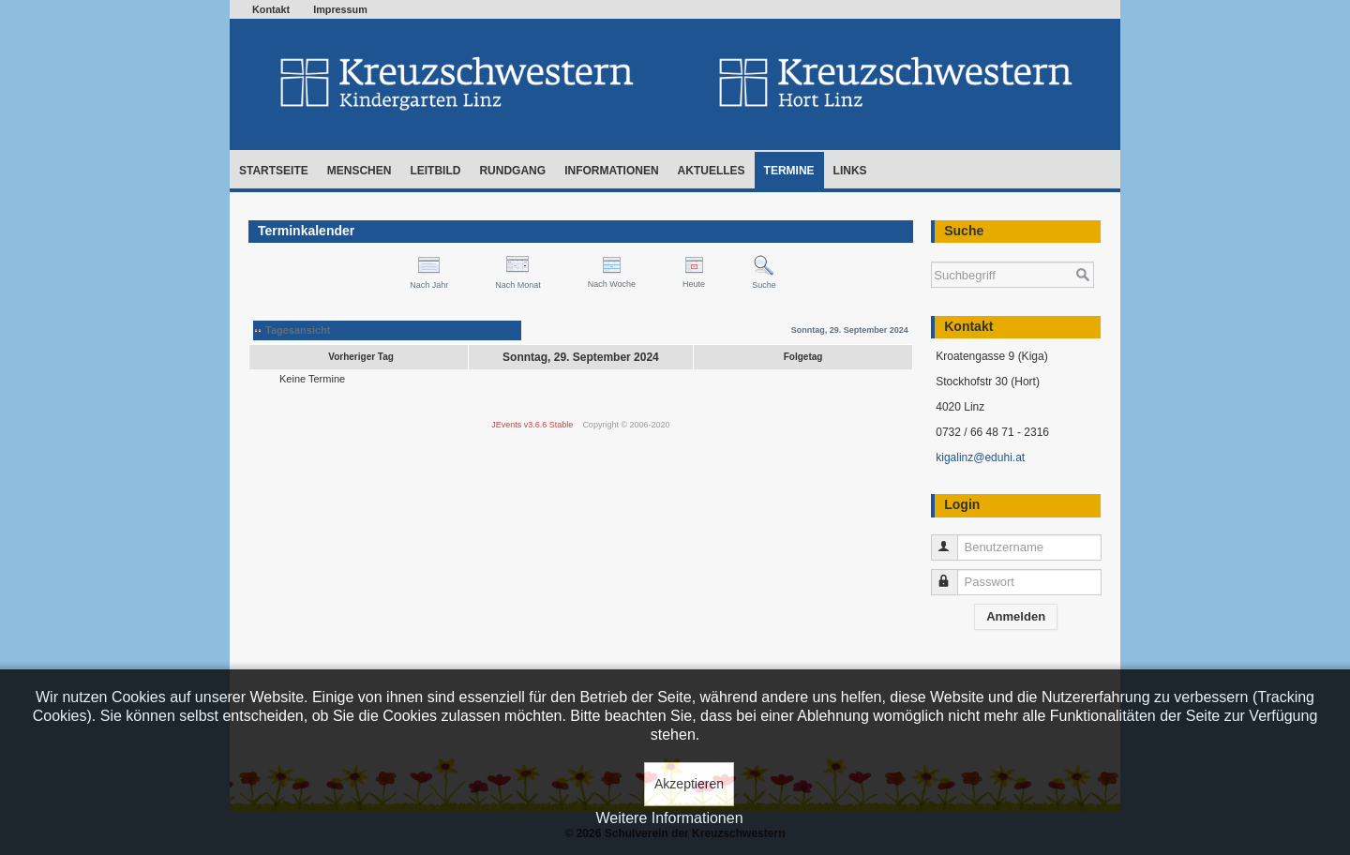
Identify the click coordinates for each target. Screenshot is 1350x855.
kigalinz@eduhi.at (980, 457)
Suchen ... (931, 252)
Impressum (340, 9)
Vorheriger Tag (361, 357)
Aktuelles (711, 170)
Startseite (273, 170)
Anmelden (1015, 616)
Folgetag (803, 357)
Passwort (952, 574)
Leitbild (435, 170)
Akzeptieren (689, 783)
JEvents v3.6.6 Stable (532, 424)
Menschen (359, 170)
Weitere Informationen (668, 818)
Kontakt (271, 9)
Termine (789, 170)
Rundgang (512, 170)
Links (850, 170)
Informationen (611, 170)
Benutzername (952, 539)
